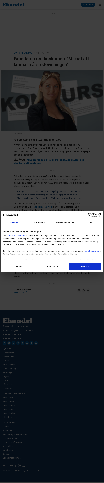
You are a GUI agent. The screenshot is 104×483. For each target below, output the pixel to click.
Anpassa (52, 266)
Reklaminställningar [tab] (64, 222)
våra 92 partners (17, 235)
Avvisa (19, 266)
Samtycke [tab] (13, 222)
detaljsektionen (92, 251)
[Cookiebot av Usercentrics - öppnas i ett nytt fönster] (90, 215)
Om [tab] (90, 222)
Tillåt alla (85, 266)
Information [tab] (39, 222)
